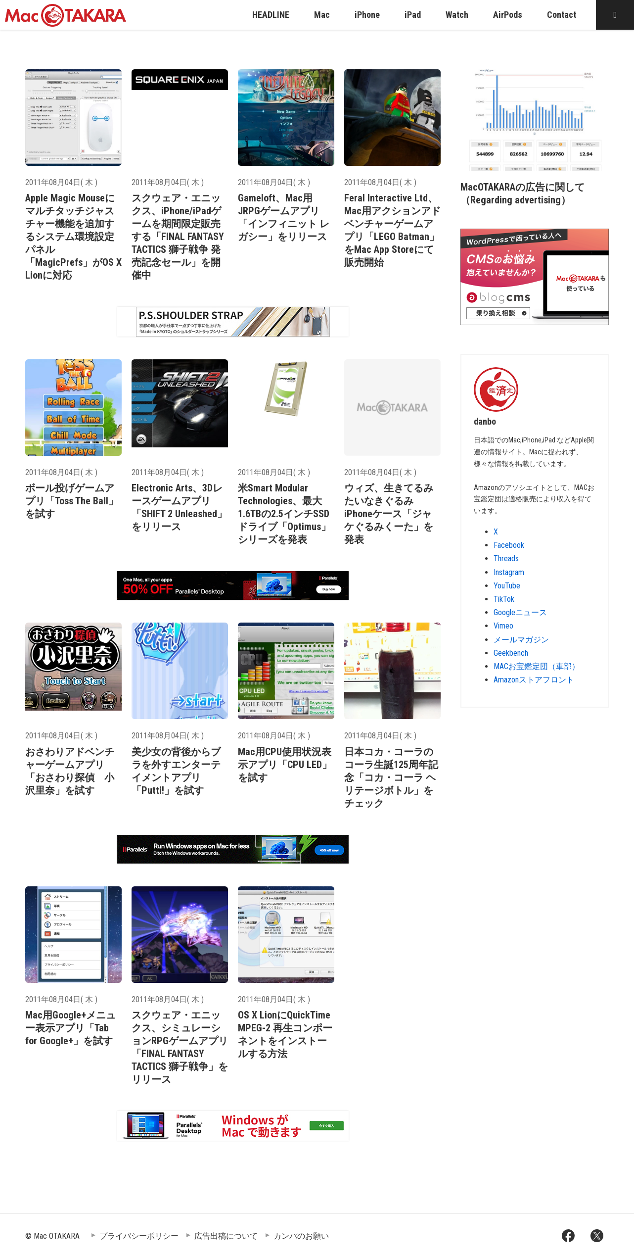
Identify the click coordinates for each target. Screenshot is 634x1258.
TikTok (504, 599)
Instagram (509, 572)
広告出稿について (226, 1236)
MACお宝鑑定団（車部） (537, 666)
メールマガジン (521, 639)
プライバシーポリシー (139, 1236)
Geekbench (511, 653)
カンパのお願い (301, 1236)
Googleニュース (520, 612)
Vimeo (503, 625)
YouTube (507, 585)
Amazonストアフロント (534, 679)
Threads (506, 558)
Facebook (509, 545)
